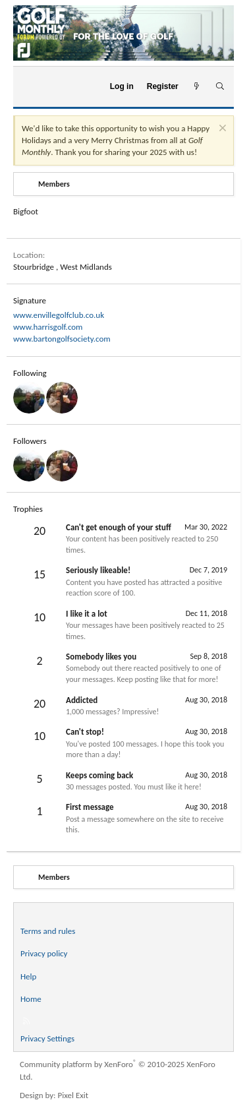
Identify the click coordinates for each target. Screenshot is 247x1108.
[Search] (219, 87)
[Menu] (28, 86)
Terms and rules (47, 931)
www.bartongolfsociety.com (62, 339)
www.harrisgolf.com (48, 327)
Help (28, 976)
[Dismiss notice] (221, 130)
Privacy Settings (47, 1038)
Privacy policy (44, 953)
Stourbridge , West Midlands (62, 267)
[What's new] (196, 87)
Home (30, 999)
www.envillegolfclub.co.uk (58, 315)
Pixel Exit (73, 1095)
